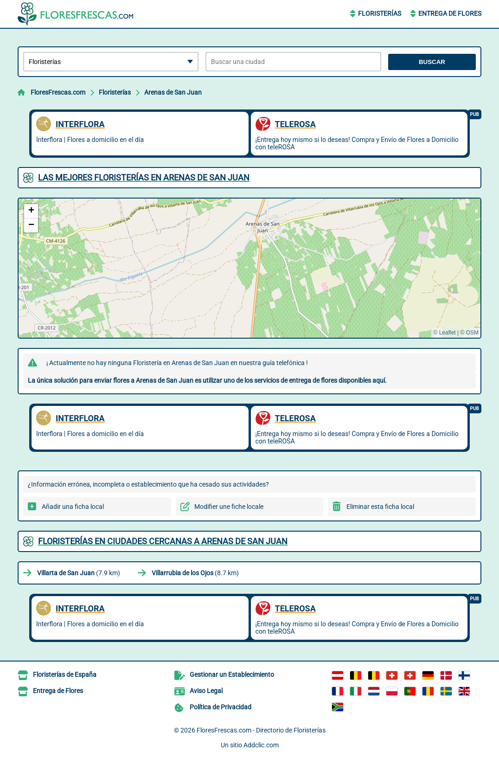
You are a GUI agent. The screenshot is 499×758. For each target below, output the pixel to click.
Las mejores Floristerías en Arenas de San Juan (144, 177)
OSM (472, 332)
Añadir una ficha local (73, 506)
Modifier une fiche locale (228, 506)
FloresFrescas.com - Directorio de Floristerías (261, 730)
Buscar (432, 61)
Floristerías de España (64, 674)
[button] (31, 211)
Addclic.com (261, 745)
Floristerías (379, 13)
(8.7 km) (195, 573)
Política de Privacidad (220, 707)
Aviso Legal (206, 690)
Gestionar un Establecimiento (232, 674)
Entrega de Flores (449, 13)
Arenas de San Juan (173, 92)
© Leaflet (444, 332)
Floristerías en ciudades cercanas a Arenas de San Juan (163, 541)
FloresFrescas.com (58, 92)
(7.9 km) (78, 573)
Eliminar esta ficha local (380, 506)
